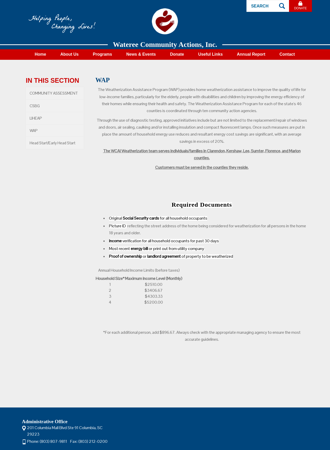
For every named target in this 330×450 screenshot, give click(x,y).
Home (40, 54)
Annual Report (251, 54)
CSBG (35, 105)
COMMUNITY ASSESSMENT (54, 93)
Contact (287, 54)
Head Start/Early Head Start (52, 142)
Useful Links (210, 54)
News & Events (141, 54)
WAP (34, 130)
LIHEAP (36, 118)
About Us (69, 54)
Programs (102, 54)
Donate (300, 8)
